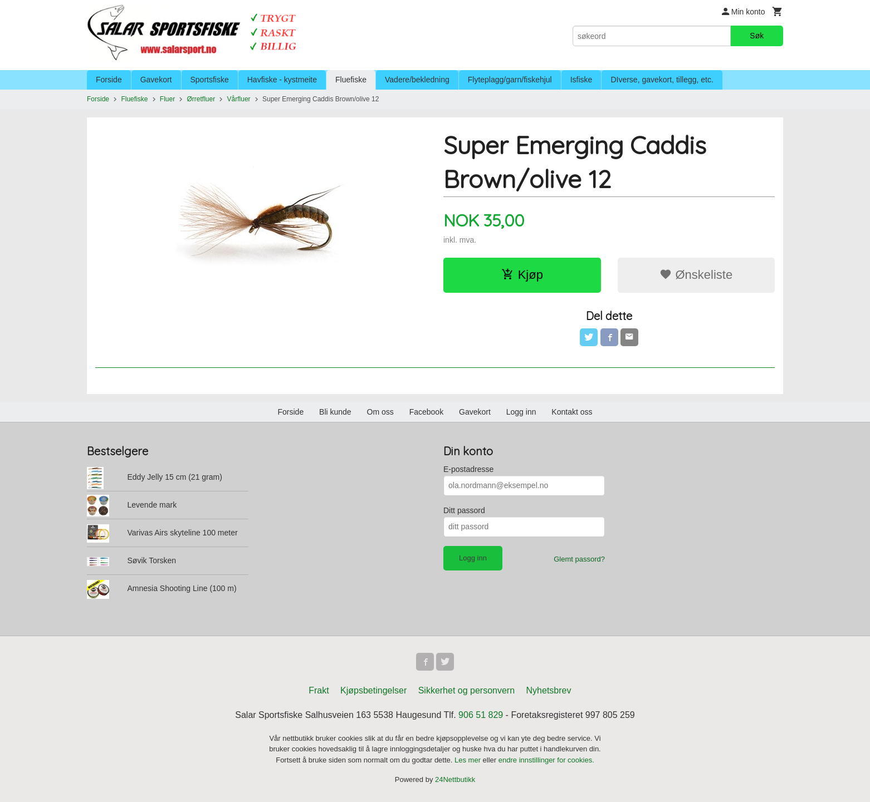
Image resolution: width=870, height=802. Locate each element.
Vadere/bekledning (417, 79)
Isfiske (581, 79)
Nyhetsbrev (548, 690)
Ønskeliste (695, 275)
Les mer (468, 760)
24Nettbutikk (455, 779)
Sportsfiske (209, 79)
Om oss (380, 411)
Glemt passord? (579, 559)
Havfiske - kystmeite (282, 79)
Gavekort (156, 79)
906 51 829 (480, 715)
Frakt (319, 690)
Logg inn (521, 411)
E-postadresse (468, 469)
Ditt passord (464, 510)
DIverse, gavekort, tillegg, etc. (661, 79)
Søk (757, 35)
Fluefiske (350, 79)
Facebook (426, 411)
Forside (109, 79)
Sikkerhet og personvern (466, 690)
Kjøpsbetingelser (373, 690)
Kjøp (522, 275)
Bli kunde (335, 411)
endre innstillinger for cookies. (546, 760)
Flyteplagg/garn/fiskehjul (510, 79)
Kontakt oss (571, 411)
